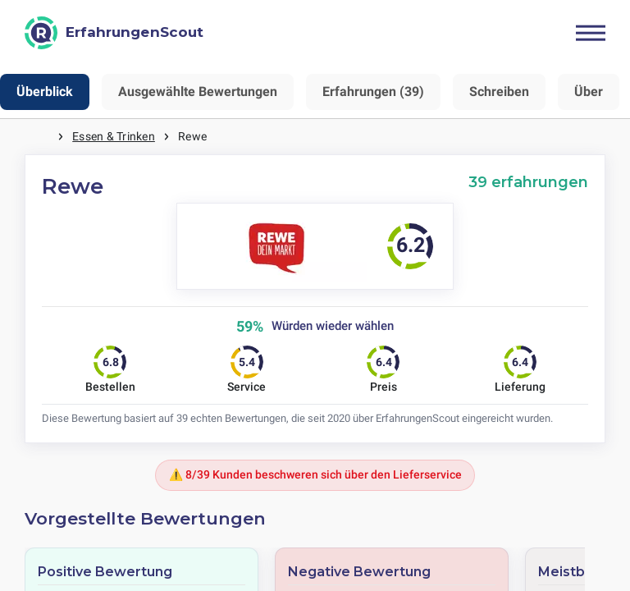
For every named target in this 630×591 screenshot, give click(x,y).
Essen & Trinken (113, 136)
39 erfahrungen (528, 181)
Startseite (41, 136)
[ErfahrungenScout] (114, 33)
